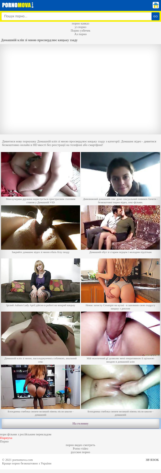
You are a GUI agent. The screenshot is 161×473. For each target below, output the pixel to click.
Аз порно (80, 34)
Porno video (80, 448)
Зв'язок (152, 459)
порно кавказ (80, 23)
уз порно (80, 27)
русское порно (80, 452)
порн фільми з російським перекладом (25, 434)
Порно (4, 441)
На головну (80, 423)
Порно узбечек (80, 30)
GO (155, 16)
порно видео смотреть (80, 445)
